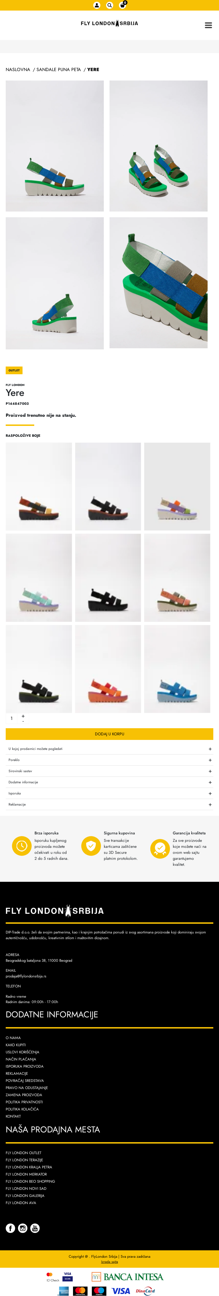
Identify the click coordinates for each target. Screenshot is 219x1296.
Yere (93, 69)
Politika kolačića (22, 1109)
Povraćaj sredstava (25, 1080)
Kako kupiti (16, 1045)
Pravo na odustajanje (27, 1087)
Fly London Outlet (23, 1153)
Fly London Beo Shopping (30, 1181)
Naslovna (18, 69)
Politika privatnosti (24, 1102)
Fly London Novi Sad (26, 1188)
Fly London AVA (21, 1203)
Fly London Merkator (26, 1174)
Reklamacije (17, 1073)
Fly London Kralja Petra (29, 1167)
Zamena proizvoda (24, 1095)
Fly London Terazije (24, 1160)
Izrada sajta (109, 1261)
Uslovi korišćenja (22, 1052)
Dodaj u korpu (109, 734)
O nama (13, 1038)
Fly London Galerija (25, 1195)
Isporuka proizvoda (25, 1066)
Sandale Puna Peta (58, 69)
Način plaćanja (21, 1059)
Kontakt (13, 1116)
